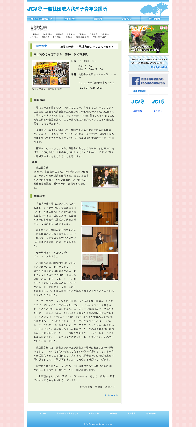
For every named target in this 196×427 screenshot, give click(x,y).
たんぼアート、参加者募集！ (148, 39)
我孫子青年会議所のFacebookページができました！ (148, 80)
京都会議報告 (82, 37)
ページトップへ (111, 395)
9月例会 (59, 34)
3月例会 (46, 37)
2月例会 (57, 37)
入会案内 (126, 18)
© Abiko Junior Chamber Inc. (98, 424)
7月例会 (82, 34)
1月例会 (68, 37)
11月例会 (34, 34)
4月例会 (34, 37)
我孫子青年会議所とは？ (41, 18)
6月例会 (94, 34)
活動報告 (98, 18)
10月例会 (47, 34)
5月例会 (105, 34)
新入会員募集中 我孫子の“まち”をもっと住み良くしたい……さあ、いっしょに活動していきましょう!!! (148, 63)
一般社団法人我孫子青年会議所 (67, 9)
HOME (43, 413)
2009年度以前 (99, 37)
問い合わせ (155, 18)
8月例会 (71, 34)
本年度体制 (70, 18)
